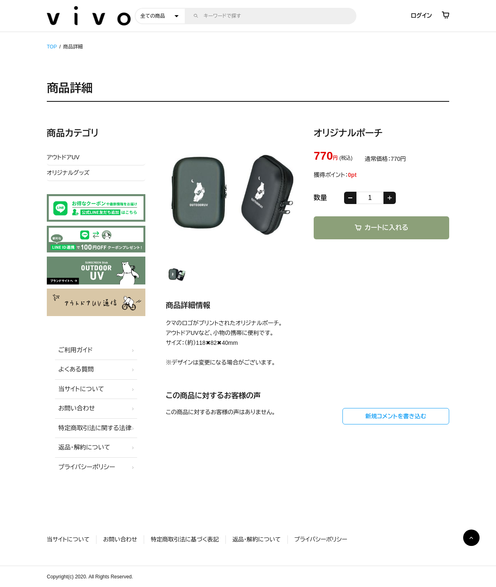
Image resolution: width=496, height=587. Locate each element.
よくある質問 (76, 369)
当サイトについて (81, 388)
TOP (52, 47)
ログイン (421, 15)
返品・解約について (84, 447)
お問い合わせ (76, 408)
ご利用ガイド (75, 349)
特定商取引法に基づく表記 (184, 539)
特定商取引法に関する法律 (94, 427)
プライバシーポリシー (86, 466)
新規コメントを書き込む (395, 416)
